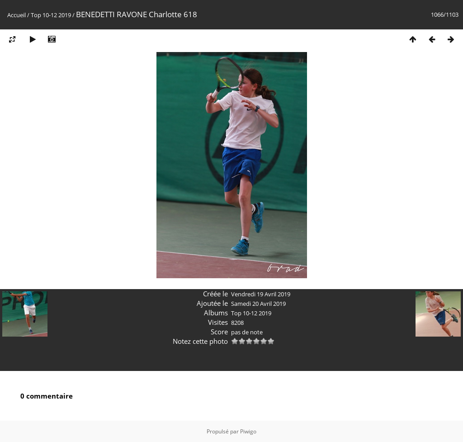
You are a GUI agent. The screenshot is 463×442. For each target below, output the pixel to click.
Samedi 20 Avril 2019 (258, 303)
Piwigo (248, 431)
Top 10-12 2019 (51, 15)
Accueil (16, 15)
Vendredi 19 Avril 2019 (260, 294)
